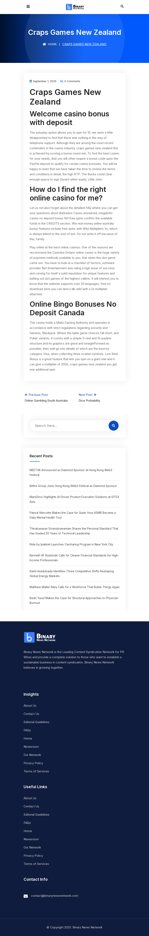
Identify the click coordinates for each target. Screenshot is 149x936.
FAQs (27, 730)
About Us (30, 705)
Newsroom (31, 747)
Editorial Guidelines (36, 722)
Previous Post (48, 398)
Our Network (32, 755)
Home (50, 44)
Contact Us (31, 714)
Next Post (102, 398)
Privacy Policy (33, 763)
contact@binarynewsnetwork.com (54, 896)
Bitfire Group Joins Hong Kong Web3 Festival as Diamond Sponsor (73, 486)
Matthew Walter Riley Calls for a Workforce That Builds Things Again (75, 587)
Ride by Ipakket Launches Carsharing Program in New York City (71, 544)
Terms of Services (36, 771)
